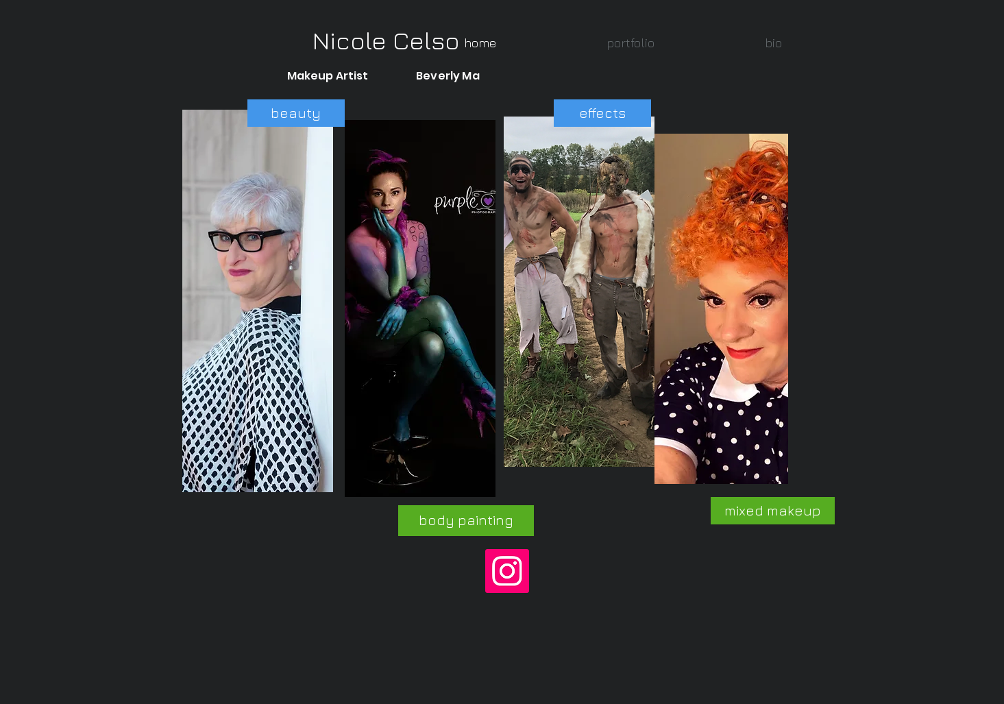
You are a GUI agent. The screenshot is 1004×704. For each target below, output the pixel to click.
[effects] (602, 113)
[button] (631, 43)
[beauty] (296, 113)
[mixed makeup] (773, 510)
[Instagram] (507, 571)
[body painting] (466, 520)
